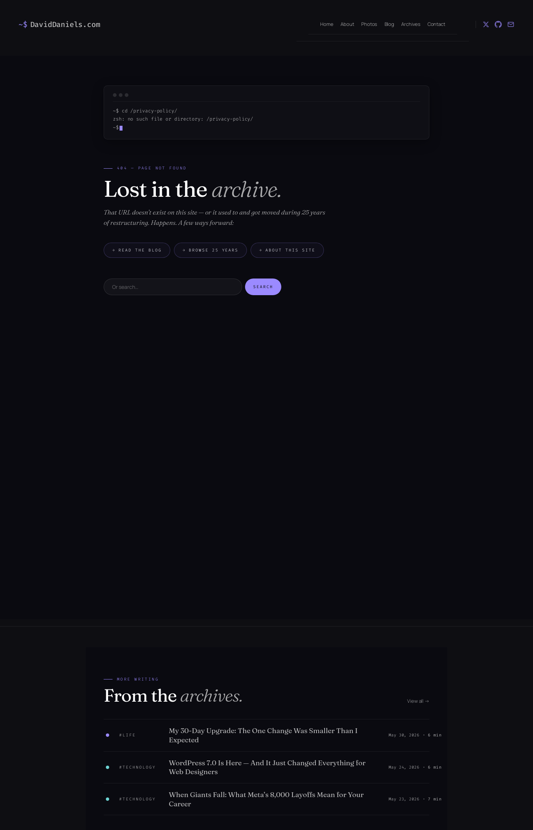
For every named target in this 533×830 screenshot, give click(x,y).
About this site (287, 250)
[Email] (510, 24)
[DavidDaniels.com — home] (63, 24)
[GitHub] (498, 24)
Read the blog (137, 250)
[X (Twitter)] (486, 24)
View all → (418, 701)
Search (263, 287)
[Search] (173, 287)
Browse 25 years (210, 250)
